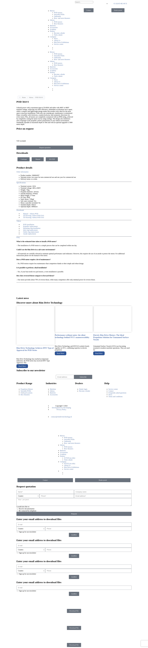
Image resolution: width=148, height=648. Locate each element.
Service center (58, 44)
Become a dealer (59, 33)
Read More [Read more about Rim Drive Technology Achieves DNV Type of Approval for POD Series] (22, 366)
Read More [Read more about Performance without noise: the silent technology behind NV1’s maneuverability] (60, 353)
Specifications (21, 183)
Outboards (57, 16)
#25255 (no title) (69, 463)
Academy (53, 29)
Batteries (53, 26)
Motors (52, 11)
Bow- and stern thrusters (62, 18)
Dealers (52, 31)
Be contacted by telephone (27, 511)
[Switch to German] (63, 48)
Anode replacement (29, 234)
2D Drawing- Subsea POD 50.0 (33, 215)
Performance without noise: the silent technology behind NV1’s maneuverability (72, 336)
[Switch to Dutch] (63, 47)
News (56, 38)
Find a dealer (58, 35)
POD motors (58, 13)
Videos (18, 221)
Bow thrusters (58, 24)
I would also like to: (23, 507)
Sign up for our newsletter (27, 532)
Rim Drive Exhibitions (61, 42)
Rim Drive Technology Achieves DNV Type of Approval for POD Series (35, 349)
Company (53, 37)
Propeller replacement (30, 226)
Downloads (20, 210)
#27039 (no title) (69, 458)
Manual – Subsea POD (30, 214)
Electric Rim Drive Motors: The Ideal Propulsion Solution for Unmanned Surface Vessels (111, 337)
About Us (57, 40)
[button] (74, 172)
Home (24, 97)
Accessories (54, 27)
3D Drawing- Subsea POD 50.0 (33, 217)
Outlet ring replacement (31, 232)
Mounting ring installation (31, 228)
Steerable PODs (59, 14)
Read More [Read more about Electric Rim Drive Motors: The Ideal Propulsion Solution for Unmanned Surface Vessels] (99, 353)
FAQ (18, 237)
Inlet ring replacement (30, 230)
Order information (22, 172)
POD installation (28, 224)
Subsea (52, 20)
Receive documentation (26, 509)
